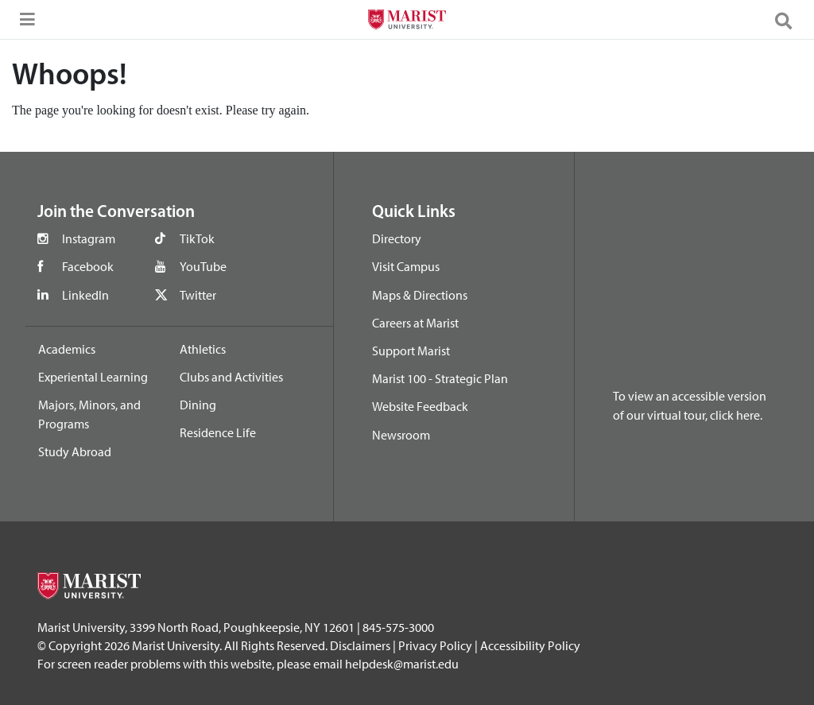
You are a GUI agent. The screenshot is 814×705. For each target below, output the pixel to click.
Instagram (88, 238)
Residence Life (218, 432)
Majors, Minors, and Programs (89, 414)
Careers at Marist (415, 323)
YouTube (203, 266)
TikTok (197, 238)
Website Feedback (420, 406)
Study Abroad (74, 451)
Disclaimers (360, 645)
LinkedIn (85, 295)
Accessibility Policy (530, 645)
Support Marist (411, 350)
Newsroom (401, 435)
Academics (66, 349)
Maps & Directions (419, 295)
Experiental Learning (93, 377)
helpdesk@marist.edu (402, 664)
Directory (396, 238)
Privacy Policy (435, 645)
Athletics (203, 349)
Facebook (88, 266)
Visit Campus (406, 266)
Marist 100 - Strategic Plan (440, 378)
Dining (198, 405)
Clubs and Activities (231, 377)
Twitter (198, 295)
